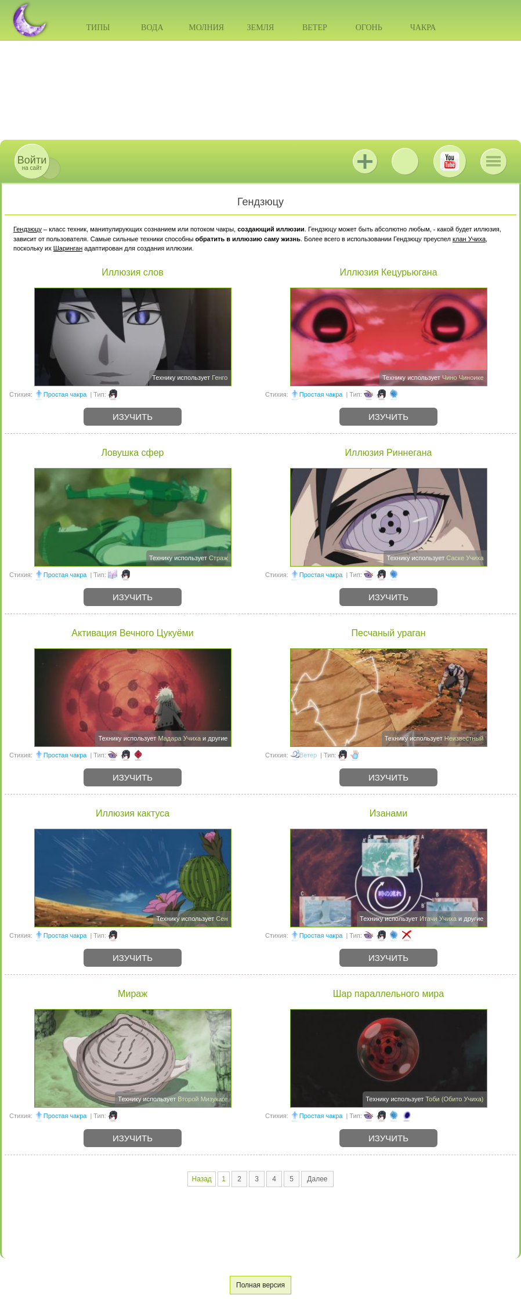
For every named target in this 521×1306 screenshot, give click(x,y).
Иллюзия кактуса (132, 813)
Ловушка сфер (132, 453)
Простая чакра (65, 394)
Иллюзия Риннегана (388, 453)
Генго (219, 377)
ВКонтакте (405, 161)
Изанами (388, 813)
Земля (260, 27)
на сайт (31, 162)
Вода (152, 27)
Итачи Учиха (438, 918)
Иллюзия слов (132, 272)
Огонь (369, 27)
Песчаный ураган (388, 633)
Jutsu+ (365, 161)
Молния (206, 27)
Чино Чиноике (463, 377)
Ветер (314, 27)
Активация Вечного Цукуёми (132, 633)
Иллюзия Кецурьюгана (388, 272)
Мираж (132, 994)
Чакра (423, 27)
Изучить (133, 417)
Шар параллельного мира (388, 994)
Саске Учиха (464, 557)
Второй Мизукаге (202, 1098)
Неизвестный (464, 738)
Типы (98, 27)
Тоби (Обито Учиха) (454, 1098)
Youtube (449, 161)
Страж (218, 557)
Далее (317, 1179)
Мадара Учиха (179, 738)
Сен (221, 918)
